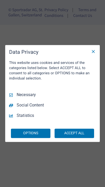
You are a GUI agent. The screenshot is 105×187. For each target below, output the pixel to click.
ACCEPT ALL (74, 133)
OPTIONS (30, 133)
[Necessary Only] (93, 51)
